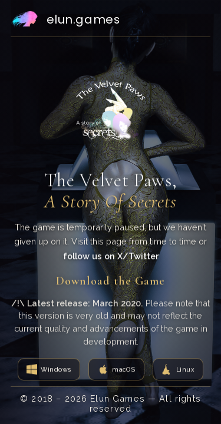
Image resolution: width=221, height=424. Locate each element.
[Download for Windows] (49, 370)
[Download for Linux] (178, 370)
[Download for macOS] (116, 370)
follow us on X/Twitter (111, 256)
